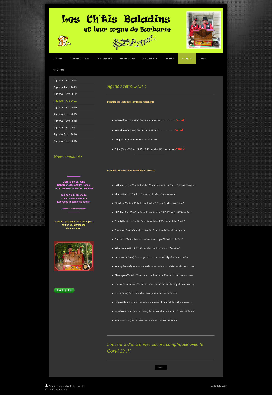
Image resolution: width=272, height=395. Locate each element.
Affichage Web (219, 385)
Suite (160, 367)
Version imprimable (57, 386)
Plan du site (78, 386)
